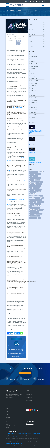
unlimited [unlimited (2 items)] (32, 203)
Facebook (27, 424)
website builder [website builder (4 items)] (34, 212)
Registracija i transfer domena (31, 395)
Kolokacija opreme (29, 401)
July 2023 (33, 88)
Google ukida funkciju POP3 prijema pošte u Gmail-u (14, 443)
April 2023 (33, 95)
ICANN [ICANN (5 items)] (31, 186)
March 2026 (33, 54)
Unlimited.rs (36, 41)
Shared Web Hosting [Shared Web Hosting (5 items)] (35, 200)
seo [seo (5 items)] (42, 198)
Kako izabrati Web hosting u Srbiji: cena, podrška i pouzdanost (16, 436)
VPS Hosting (28, 398)
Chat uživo (39, 377)
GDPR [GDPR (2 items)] (41, 181)
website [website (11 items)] (40, 210)
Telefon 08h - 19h (12, 377)
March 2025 (33, 61)
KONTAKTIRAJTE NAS (25, 372)
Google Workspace (29, 400)
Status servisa (8, 417)
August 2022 (33, 114)
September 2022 (34, 112)
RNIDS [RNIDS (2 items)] (39, 191)
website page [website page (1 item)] (32, 213)
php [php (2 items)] (31, 187)
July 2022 (33, 117)
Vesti (36, 43)
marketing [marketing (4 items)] (37, 186)
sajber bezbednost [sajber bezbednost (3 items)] (34, 195)
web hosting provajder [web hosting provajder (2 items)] (34, 207)
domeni (18, 40)
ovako (9, 170)
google (18, 41)
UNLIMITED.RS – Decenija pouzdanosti (35, 152)
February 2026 (34, 56)
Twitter (29, 424)
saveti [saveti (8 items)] (32, 197)
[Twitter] (15, 333)
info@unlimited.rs (28, 379)
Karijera (7, 411)
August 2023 (33, 85)
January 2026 (34, 59)
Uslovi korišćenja (8, 427)
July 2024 (33, 68)
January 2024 (34, 78)
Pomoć (31, 1)
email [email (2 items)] (37, 181)
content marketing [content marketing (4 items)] (35, 178)
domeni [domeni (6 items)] (32, 181)
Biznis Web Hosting (29, 394)
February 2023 (34, 100)
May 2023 (33, 93)
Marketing (36, 29)
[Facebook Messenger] (18, 333)
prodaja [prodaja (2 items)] (31, 189)
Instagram (33, 424)
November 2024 (34, 63)
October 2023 (34, 83)
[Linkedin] (11, 333)
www (18, 44)
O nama (7, 408)
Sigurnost (36, 39)
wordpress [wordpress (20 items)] (34, 216)
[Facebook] (8, 333)
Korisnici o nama (8, 410)
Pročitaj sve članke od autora (16, 356)
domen (11, 48)
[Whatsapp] (21, 333)
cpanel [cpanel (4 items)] (32, 180)
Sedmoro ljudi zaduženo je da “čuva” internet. (15, 199)
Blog (6, 413)
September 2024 (34, 66)
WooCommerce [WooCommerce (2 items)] (39, 213)
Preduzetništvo (36, 31)
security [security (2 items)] (37, 197)
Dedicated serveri (29, 397)
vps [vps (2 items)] (30, 205)
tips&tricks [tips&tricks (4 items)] (40, 201)
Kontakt (7, 414)
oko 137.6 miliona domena (17, 107)
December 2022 (34, 105)
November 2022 (34, 107)
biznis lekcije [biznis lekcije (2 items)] (38, 173)
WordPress (36, 46)
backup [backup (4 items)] (41, 171)
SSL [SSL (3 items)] (35, 201)
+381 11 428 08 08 (13, 379)
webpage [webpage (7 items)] (32, 210)
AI (36, 22)
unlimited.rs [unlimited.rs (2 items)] (38, 203)
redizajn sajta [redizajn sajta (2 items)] (38, 189)
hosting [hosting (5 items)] (39, 184)
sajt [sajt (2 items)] (41, 195)
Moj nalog (37, 1)
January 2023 (34, 102)
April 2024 (33, 73)
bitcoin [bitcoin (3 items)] (31, 173)
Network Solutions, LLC (20, 151)
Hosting (36, 26)
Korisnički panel (8, 416)
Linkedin (31, 424)
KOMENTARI (10, 40)
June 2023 (33, 90)
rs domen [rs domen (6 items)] (33, 193)
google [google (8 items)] (32, 184)
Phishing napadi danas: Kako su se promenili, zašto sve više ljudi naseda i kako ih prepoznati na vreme (36, 131)
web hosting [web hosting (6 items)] (37, 205)
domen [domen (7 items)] (37, 180)
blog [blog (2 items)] (31, 175)
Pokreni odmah (40, 379)
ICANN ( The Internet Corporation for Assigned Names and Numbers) (15, 159)
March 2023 (33, 97)
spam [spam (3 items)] (31, 201)
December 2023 (34, 80)
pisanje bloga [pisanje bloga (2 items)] (36, 187)
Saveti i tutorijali (36, 34)
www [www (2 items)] (39, 217)
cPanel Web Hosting (29, 392)
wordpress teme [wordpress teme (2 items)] (33, 217)
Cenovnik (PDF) (8, 424)
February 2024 (34, 76)
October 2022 (34, 109)
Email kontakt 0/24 (27, 377)
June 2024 (33, 71)
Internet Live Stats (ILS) (18, 248)
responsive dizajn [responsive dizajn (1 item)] (33, 191)
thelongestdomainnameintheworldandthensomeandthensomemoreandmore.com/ (21, 289)
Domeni (36, 24)
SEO (36, 36)
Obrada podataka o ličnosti (10, 425)
